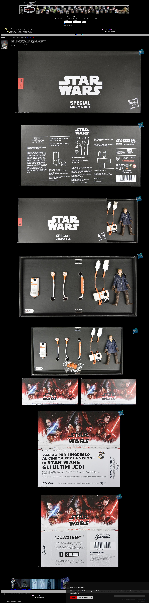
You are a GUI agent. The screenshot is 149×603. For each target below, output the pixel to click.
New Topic (106, 29)
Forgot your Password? (68, 25)
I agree (73, 597)
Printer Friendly (111, 31)
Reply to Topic (114, 29)
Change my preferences (85, 597)
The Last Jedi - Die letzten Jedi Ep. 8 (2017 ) (20, 31)
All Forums (9, 28)
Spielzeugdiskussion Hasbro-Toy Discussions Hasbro (21, 29)
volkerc (3, 37)
